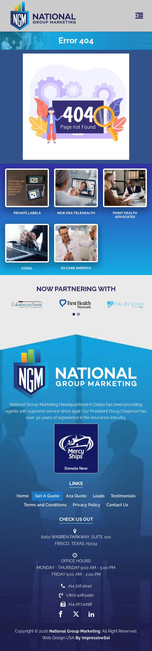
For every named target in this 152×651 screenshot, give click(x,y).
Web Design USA (58, 637)
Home (23, 496)
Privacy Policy (86, 504)
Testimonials (123, 496)
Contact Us (117, 504)
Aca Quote (76, 496)
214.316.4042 (80, 585)
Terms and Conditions (45, 504)
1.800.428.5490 (80, 595)
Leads (99, 496)
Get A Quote (47, 496)
